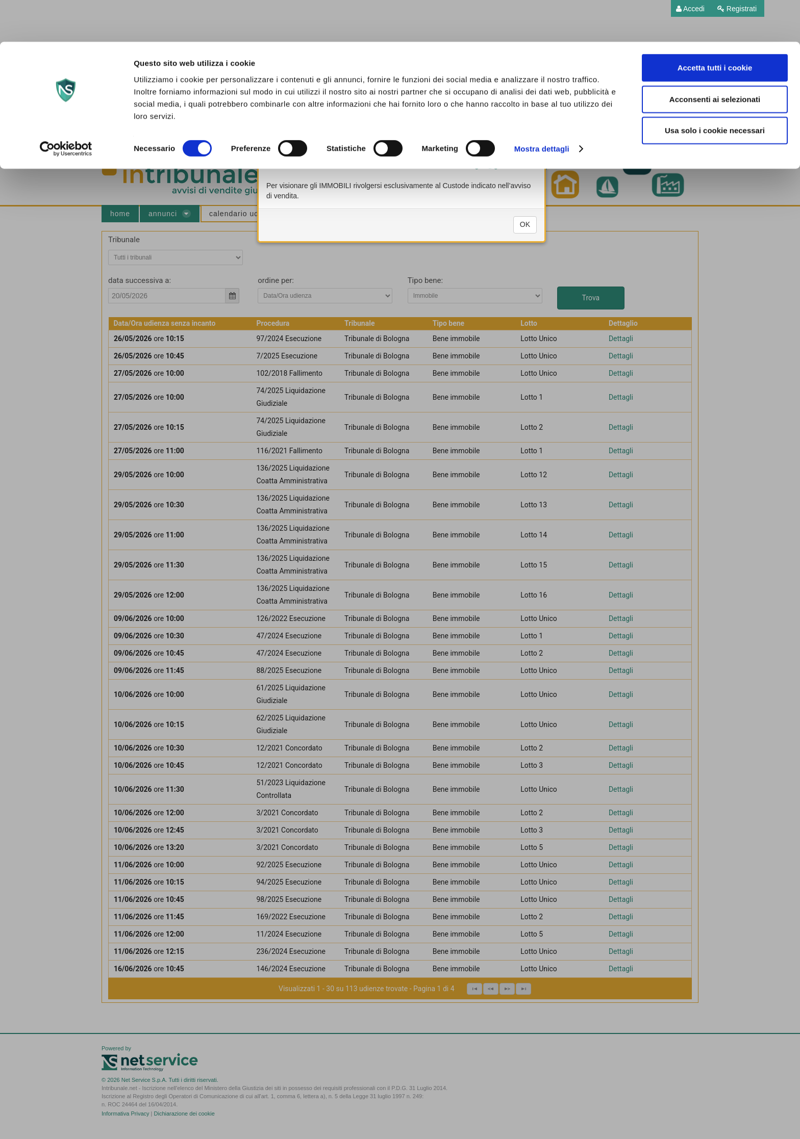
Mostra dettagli (541, 106)
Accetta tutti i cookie (715, 25)
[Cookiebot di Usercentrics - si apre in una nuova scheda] (66, 107)
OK (525, 258)
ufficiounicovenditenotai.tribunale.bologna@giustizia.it (440, 199)
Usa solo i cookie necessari (715, 88)
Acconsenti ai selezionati (714, 57)
